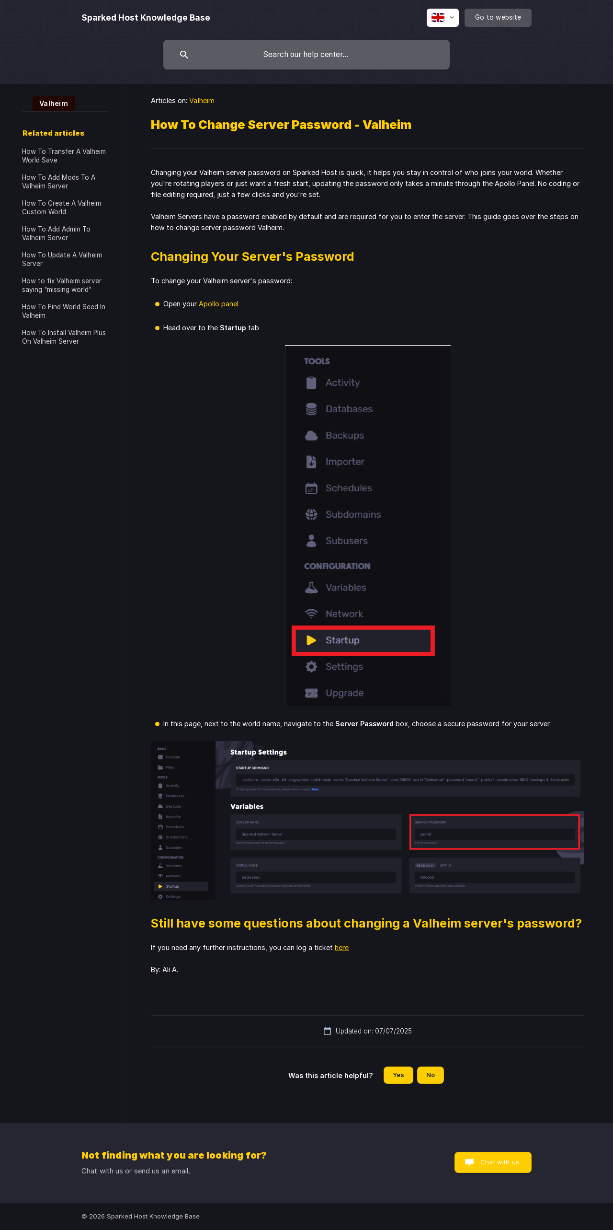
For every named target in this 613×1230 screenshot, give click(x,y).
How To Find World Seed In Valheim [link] (63, 311)
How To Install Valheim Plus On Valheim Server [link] (64, 337)
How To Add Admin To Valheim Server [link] (56, 233)
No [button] (430, 1075)
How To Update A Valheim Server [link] (62, 259)
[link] (48, 102)
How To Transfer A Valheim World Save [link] (64, 156)
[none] (145, 18)
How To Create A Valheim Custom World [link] (61, 207)
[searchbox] (306, 55)
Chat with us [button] (499, 1162)
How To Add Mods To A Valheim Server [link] (58, 182)
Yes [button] (398, 1075)
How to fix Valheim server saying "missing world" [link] (62, 285)
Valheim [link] (202, 100)
